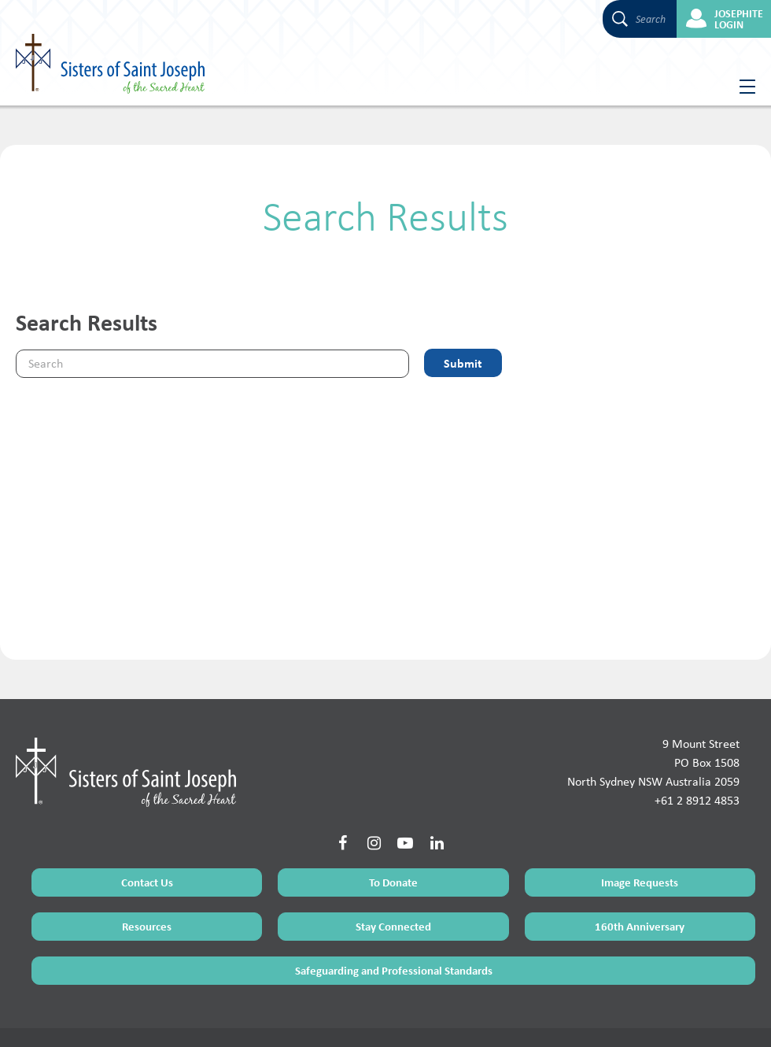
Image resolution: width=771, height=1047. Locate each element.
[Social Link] (342, 781)
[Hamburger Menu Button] (741, 86)
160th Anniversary (639, 864)
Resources (147, 864)
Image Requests (639, 820)
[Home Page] (126, 710)
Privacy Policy (131, 1017)
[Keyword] (212, 364)
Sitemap (83, 1017)
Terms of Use (36, 1017)
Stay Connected (393, 864)
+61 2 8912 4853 (697, 739)
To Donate (393, 820)
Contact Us (147, 820)
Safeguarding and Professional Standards (393, 909)
